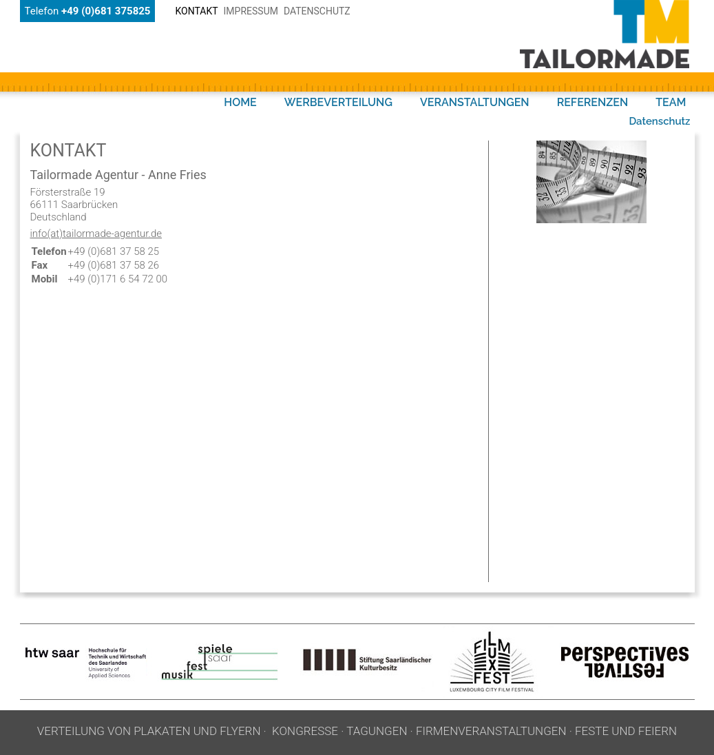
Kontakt (196, 11)
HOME (240, 102)
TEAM (670, 102)
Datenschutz (317, 11)
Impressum (251, 11)
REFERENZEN (593, 102)
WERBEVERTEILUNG (338, 102)
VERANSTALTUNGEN (474, 102)
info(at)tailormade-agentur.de (96, 233)
